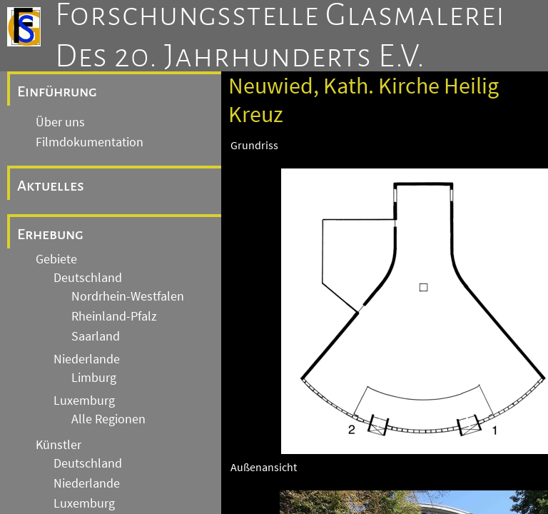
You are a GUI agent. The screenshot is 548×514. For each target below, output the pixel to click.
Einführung (57, 91)
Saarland (95, 336)
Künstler (58, 445)
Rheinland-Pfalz (114, 316)
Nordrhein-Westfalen (127, 296)
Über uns (60, 122)
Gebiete (56, 259)
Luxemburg (84, 400)
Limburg (93, 378)
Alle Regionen (108, 419)
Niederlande (87, 359)
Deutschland (88, 278)
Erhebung (50, 234)
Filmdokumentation (89, 142)
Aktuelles (50, 185)
